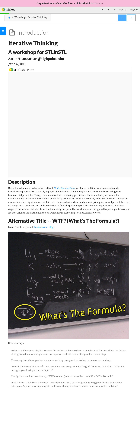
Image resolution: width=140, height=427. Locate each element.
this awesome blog (43, 227)
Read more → (96, 3)
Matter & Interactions (64, 188)
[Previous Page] (122, 18)
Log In (134, 9)
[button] (8, 9)
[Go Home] (11, 18)
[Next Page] (131, 18)
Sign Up (122, 9)
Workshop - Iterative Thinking (30, 17)
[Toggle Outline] (3, 31)
